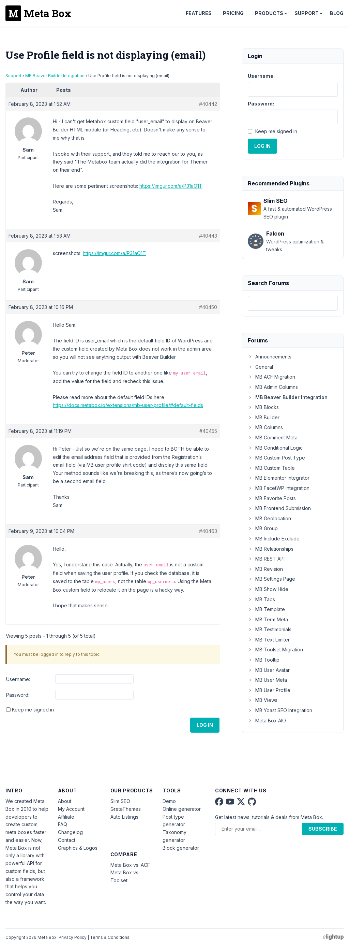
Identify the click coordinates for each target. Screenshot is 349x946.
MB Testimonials (269, 629)
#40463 (208, 531)
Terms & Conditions (110, 937)
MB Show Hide (268, 589)
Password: (17, 695)
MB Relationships (270, 549)
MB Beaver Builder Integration (55, 75)
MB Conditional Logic (275, 448)
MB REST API (266, 559)
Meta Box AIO (267, 720)
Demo (169, 801)
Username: (18, 679)
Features (199, 13)
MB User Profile (269, 690)
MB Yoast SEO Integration (280, 710)
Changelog (70, 832)
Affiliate (66, 817)
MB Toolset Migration (275, 649)
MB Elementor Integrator (278, 478)
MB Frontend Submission (279, 508)
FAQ (62, 824)
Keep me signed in (33, 709)
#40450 (208, 307)
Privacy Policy (73, 937)
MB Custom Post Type (276, 458)
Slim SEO (120, 801)
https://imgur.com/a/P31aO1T (170, 186)
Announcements (269, 356)
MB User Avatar (269, 670)
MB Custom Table (271, 468)
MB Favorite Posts (272, 498)
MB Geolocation (269, 518)
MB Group (263, 528)
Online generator (182, 809)
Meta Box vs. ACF (130, 865)
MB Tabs (261, 599)
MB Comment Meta (273, 437)
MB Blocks (263, 407)
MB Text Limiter (269, 640)
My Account (71, 809)
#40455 (208, 431)
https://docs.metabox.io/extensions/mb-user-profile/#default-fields (128, 405)
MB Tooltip (263, 660)
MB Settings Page (271, 579)
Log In (205, 725)
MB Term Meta (268, 619)
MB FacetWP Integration (278, 488)
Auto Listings (124, 817)
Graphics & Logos (77, 848)
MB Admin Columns (273, 387)
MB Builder (263, 417)
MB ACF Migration (271, 377)
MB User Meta (267, 680)
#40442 (208, 104)
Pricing (233, 13)
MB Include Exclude (274, 538)
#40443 (208, 236)
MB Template (266, 609)
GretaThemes (125, 809)
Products (269, 13)
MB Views (262, 700)
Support (306, 13)
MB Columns (265, 427)
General (260, 367)
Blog (337, 13)
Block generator (181, 848)
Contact (66, 840)
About (64, 801)
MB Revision (265, 569)
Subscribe (322, 829)
